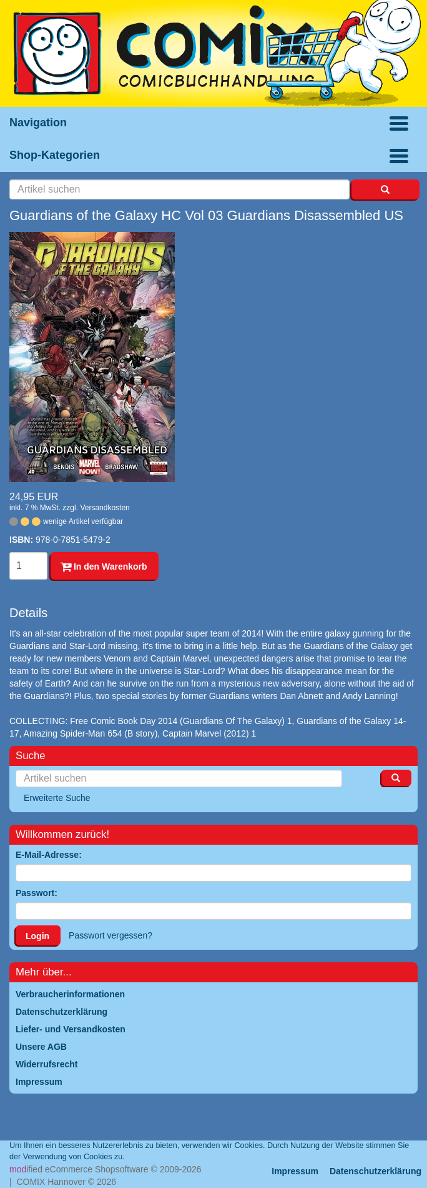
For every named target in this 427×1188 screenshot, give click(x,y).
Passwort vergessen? (110, 935)
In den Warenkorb (104, 566)
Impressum (295, 1171)
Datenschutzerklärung (375, 1171)
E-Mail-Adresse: (49, 855)
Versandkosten (104, 507)
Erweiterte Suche (57, 798)
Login (37, 936)
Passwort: (36, 893)
